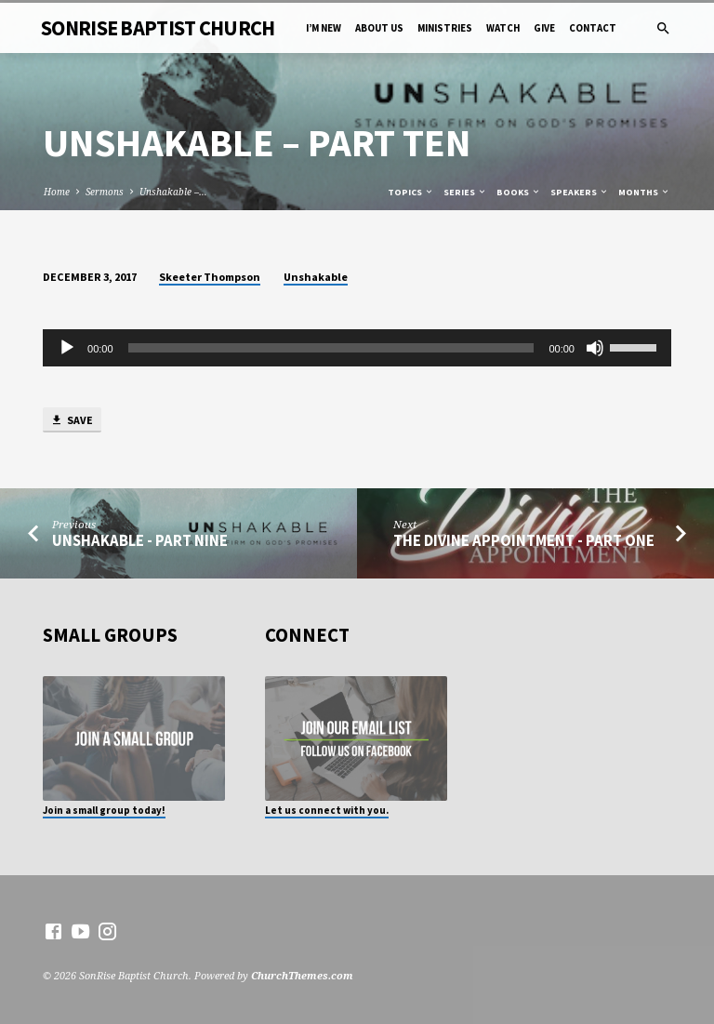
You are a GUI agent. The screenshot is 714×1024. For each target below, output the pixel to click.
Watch (503, 27)
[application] (357, 347)
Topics (411, 192)
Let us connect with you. (327, 810)
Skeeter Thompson (209, 277)
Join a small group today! (104, 810)
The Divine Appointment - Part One (523, 541)
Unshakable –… (173, 191)
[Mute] (595, 348)
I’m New (323, 27)
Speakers (579, 192)
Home (57, 191)
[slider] (331, 347)
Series (465, 192)
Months (644, 192)
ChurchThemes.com (302, 975)
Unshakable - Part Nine (140, 541)
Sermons (105, 191)
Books (518, 192)
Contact (592, 27)
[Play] (67, 348)
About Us (379, 27)
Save (71, 421)
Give (544, 27)
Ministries (444, 27)
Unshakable (316, 277)
